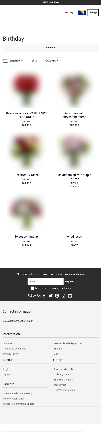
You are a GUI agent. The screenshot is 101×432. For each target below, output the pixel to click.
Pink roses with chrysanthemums (74, 115)
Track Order (60, 384)
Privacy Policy (10, 353)
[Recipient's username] (46, 281)
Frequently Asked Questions (68, 343)
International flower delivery (17, 393)
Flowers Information (13, 398)
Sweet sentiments (26, 236)
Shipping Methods (63, 379)
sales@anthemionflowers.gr (18, 321)
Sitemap (58, 348)
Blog (56, 353)
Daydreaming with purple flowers (74, 176)
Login (6, 369)
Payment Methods (63, 369)
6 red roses (74, 236)
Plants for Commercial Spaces (18, 403)
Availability (50, 60)
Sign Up (7, 374)
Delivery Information (64, 390)
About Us (8, 343)
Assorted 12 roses (27, 175)
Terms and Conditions (14, 348)
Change (93, 12)
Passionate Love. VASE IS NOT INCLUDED (26, 115)
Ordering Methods (63, 374)
